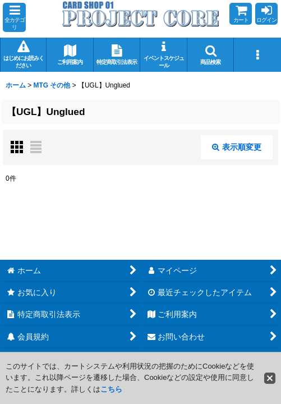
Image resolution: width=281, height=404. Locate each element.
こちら (111, 389)
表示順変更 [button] (236, 147)
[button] (14, 17)
